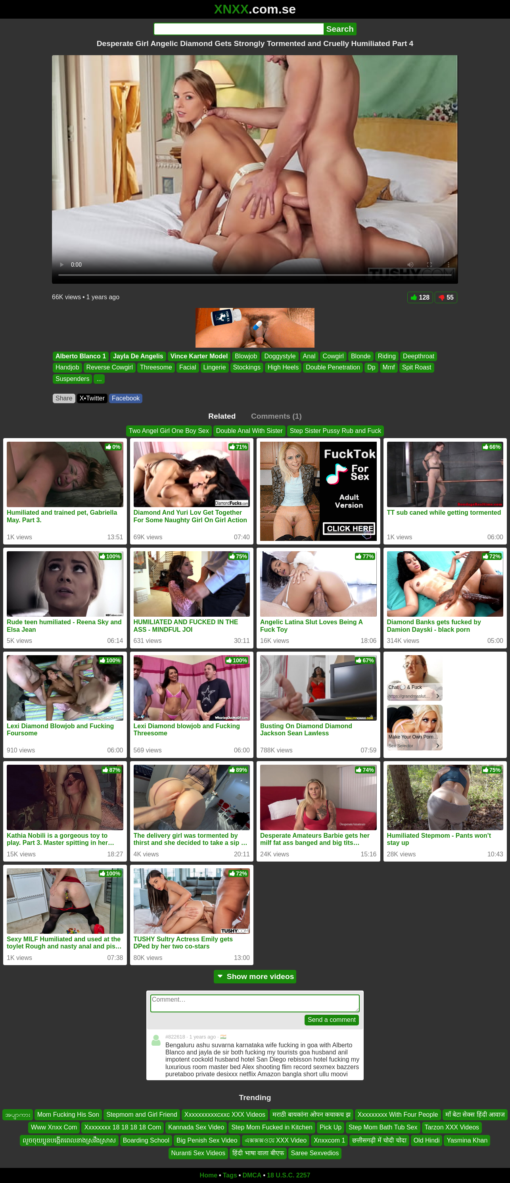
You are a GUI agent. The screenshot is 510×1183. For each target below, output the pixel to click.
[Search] (238, 29)
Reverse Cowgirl (109, 367)
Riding (387, 356)
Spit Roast (416, 367)
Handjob (67, 367)
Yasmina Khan (467, 1140)
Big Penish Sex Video (207, 1140)
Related (222, 416)
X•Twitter (92, 398)
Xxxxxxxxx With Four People (398, 1114)
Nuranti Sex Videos (198, 1153)
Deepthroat (418, 356)
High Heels (283, 367)
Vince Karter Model (199, 356)
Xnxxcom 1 (329, 1140)
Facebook (126, 398)
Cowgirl (333, 356)
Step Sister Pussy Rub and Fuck (335, 430)
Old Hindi (427, 1140)
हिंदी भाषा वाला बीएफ (258, 1153)
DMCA (251, 1175)
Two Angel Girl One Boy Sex (169, 430)
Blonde (361, 356)
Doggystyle (279, 356)
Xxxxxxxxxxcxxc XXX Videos (224, 1114)
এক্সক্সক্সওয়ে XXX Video (276, 1140)
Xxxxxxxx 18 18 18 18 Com (122, 1127)
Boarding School (146, 1140)
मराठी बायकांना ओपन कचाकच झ (311, 1114)
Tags (230, 1175)
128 (420, 297)
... (99, 378)
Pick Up (330, 1127)
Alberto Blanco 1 (81, 356)
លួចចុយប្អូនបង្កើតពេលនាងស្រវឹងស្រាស (69, 1140)
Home (208, 1175)
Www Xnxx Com (54, 1127)
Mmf (389, 367)
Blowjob (246, 356)
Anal (309, 356)
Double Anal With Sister (249, 430)
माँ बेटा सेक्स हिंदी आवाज (475, 1114)
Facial (187, 367)
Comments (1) (276, 416)
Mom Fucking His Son (68, 1114)
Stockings (247, 367)
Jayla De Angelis (138, 356)
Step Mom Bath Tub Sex (383, 1127)
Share (64, 398)
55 (446, 297)
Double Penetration (333, 367)
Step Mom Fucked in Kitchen (272, 1127)
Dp (371, 367)
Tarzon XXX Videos (452, 1127)
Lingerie (214, 367)
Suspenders (72, 378)
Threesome (156, 367)
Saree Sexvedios (315, 1153)
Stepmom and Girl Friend (141, 1114)
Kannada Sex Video (196, 1127)
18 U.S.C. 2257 (288, 1175)
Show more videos (255, 976)
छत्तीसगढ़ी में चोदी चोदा (379, 1140)
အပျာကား (17, 1114)
